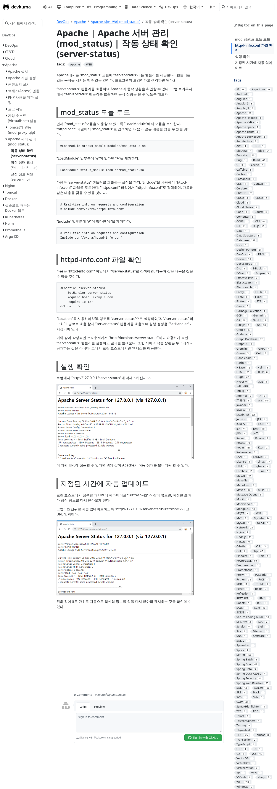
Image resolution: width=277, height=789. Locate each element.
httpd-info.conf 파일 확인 (254, 48)
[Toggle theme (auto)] (212, 7)
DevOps (62, 21)
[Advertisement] (142, 653)
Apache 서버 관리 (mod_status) (115, 21)
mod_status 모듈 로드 (252, 39)
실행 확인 (242, 56)
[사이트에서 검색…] (246, 7)
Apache (80, 21)
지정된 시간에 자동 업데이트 (253, 65)
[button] (70, 7)
